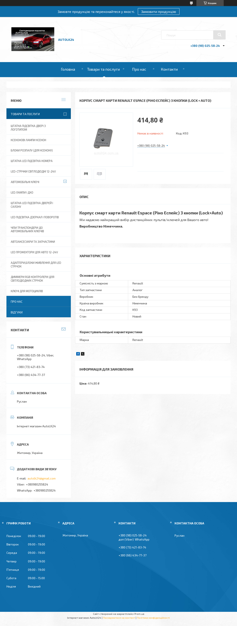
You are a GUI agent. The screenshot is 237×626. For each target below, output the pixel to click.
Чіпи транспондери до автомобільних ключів (27, 229)
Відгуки (17, 312)
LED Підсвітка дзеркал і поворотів (35, 217)
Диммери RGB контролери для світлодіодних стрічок (32, 278)
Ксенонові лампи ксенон (28, 140)
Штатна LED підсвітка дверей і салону (32, 204)
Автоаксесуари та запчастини (33, 241)
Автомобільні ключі (25, 182)
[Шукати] (219, 34)
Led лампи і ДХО (22, 192)
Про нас (139, 69)
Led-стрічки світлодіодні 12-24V (33, 171)
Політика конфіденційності (153, 617)
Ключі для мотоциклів (27, 291)
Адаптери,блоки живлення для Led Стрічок (36, 264)
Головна (68, 69)
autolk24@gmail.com (41, 478)
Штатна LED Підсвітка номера (32, 161)
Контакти (169, 69)
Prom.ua (139, 613)
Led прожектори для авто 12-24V (34, 252)
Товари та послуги (103, 69)
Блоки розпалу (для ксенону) (32, 150)
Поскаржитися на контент (119, 617)
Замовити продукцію (158, 11)
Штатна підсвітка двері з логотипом (28, 127)
